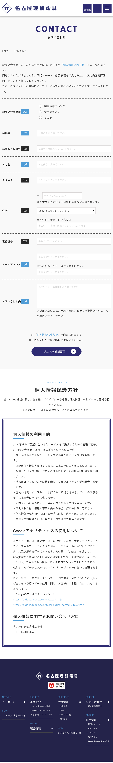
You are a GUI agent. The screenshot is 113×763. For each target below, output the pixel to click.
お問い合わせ (97, 700)
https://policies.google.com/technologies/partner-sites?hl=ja (48, 606)
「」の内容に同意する (56, 334)
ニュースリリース (13, 714)
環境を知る (92, 738)
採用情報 (87, 10)
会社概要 (63, 707)
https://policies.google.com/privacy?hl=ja (37, 601)
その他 (48, 118)
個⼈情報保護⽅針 (47, 334)
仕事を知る (92, 729)
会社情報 (69, 700)
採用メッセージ (94, 725)
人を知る (91, 734)
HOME (5, 51)
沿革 (62, 711)
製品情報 (41, 727)
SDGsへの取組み (69, 731)
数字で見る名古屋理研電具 (98, 742)
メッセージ (13, 700)
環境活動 (63, 720)
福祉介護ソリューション (42, 716)
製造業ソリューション (41, 711)
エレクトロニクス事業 (41, 707)
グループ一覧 (65, 716)
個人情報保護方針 (73, 65)
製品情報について (54, 106)
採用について (52, 112)
